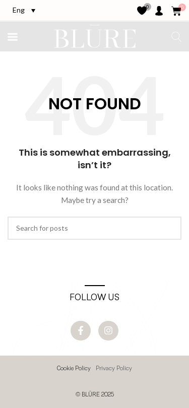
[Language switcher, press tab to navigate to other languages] (24, 10)
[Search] (94, 228)
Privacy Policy (114, 369)
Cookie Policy (74, 369)
